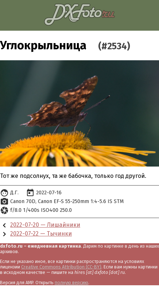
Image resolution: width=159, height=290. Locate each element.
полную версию (71, 282)
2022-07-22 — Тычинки (41, 233)
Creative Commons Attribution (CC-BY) (61, 267)
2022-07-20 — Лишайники (45, 224)
